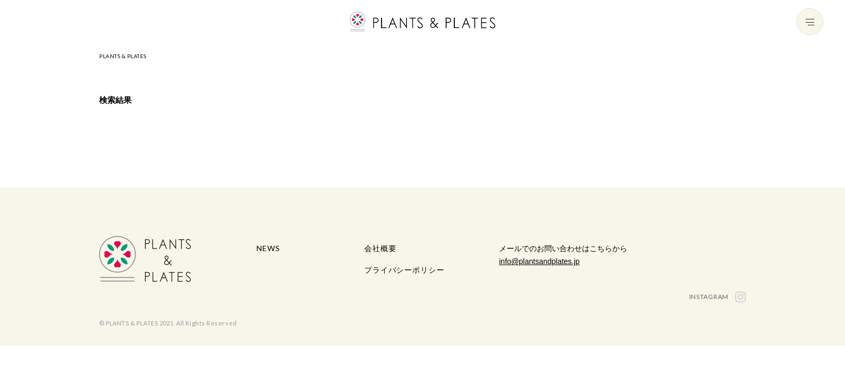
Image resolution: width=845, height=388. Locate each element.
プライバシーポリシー (404, 269)
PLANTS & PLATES (123, 56)
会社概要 (380, 248)
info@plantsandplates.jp (539, 261)
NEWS (268, 248)
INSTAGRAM (717, 297)
